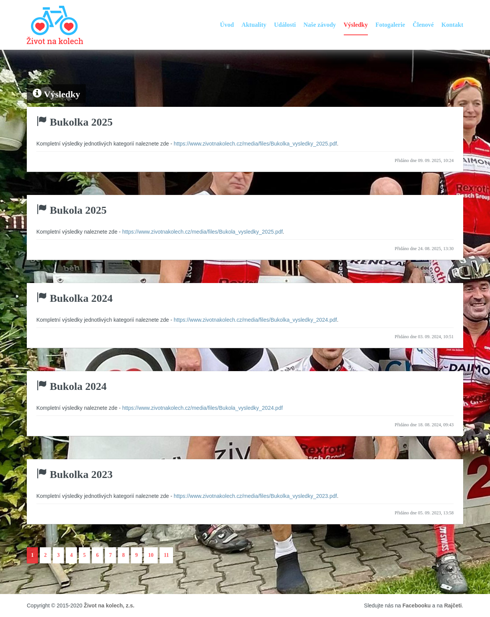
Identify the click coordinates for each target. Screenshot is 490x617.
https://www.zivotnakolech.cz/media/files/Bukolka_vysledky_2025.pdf (255, 144)
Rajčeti (453, 605)
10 (151, 555)
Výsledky (356, 24)
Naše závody (320, 24)
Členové (423, 24)
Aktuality (254, 24)
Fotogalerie (390, 24)
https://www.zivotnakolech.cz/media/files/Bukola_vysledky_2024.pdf (202, 408)
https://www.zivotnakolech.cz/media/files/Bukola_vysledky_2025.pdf (202, 232)
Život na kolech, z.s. (109, 605)
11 (166, 555)
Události (285, 24)
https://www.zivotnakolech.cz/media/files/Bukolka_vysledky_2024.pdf (255, 320)
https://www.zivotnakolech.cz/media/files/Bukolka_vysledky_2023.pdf (255, 496)
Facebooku (416, 605)
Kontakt (452, 24)
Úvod (227, 24)
